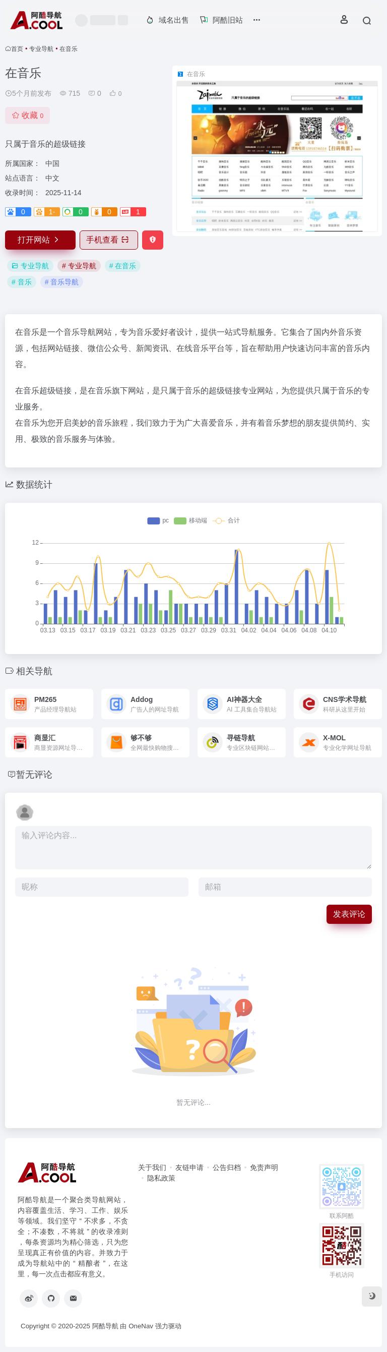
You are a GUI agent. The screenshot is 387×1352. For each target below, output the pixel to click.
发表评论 (349, 914)
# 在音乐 (123, 266)
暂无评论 (34, 775)
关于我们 (152, 1167)
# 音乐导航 (62, 282)
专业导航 (41, 48)
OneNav (140, 1326)
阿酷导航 (105, 1326)
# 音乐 (22, 282)
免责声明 (264, 1167)
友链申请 (189, 1167)
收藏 (27, 115)
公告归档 (227, 1167)
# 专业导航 (79, 266)
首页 (17, 48)
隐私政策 (161, 1178)
